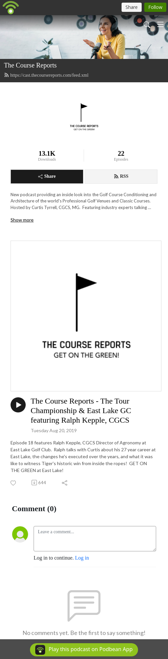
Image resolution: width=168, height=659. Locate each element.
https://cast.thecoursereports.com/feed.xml (46, 75)
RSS (121, 176)
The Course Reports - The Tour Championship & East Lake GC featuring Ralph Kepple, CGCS (81, 410)
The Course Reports (30, 65)
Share (47, 176)
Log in (82, 558)
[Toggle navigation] (160, 24)
